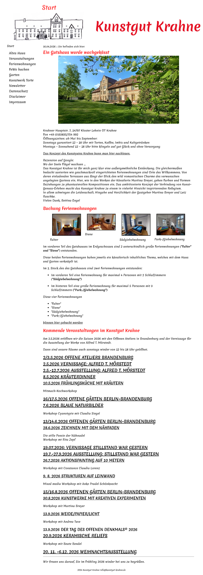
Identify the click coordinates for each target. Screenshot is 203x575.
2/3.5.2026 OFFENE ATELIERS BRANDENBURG (88, 357)
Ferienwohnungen (22, 64)
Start (10, 46)
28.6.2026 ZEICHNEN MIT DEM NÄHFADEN (81, 427)
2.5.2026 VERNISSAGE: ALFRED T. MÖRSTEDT (87, 364)
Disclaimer (17, 96)
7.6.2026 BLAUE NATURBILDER (73, 405)
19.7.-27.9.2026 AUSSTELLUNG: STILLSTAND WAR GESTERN (101, 454)
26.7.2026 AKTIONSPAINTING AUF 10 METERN (83, 460)
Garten (14, 75)
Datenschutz (18, 91)
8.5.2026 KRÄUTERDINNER (69, 377)
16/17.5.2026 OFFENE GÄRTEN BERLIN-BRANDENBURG (97, 399)
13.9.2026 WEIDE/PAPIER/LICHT (71, 513)
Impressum (17, 102)
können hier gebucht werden (63, 323)
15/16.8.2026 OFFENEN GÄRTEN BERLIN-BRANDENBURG (99, 492)
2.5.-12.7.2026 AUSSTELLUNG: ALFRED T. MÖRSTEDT (94, 370)
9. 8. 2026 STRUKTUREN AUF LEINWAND (79, 476)
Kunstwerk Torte (21, 80)
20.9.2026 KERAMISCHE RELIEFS (75, 536)
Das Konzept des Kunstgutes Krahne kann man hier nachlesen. (86, 153)
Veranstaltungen (21, 58)
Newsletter (17, 85)
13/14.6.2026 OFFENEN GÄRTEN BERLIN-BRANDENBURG (99, 421)
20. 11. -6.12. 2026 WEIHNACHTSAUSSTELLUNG (90, 552)
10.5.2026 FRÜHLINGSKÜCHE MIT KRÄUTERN (83, 383)
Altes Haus (17, 53)
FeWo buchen (19, 69)
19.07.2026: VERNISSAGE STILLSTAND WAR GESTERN (95, 448)
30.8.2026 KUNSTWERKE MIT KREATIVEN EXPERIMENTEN (94, 498)
